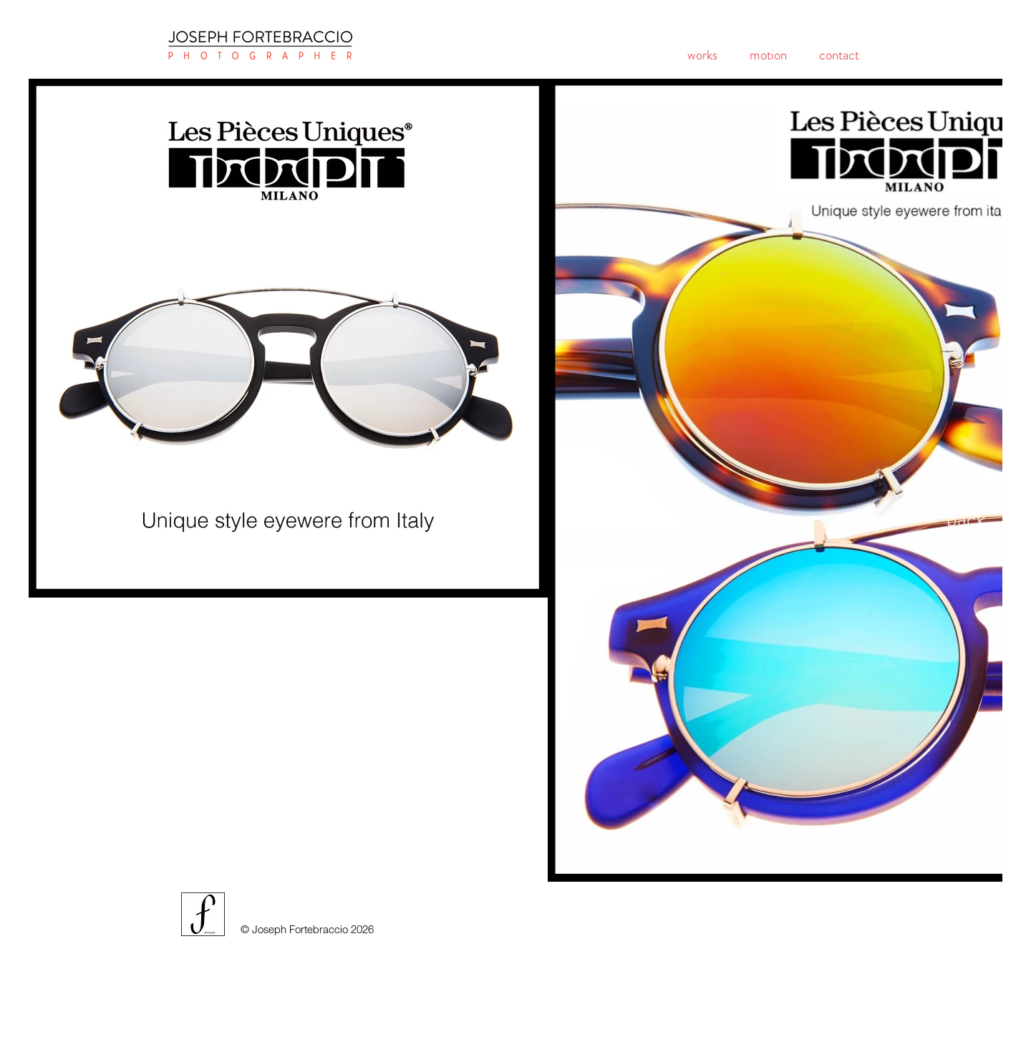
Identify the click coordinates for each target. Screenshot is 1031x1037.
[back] (966, 519)
